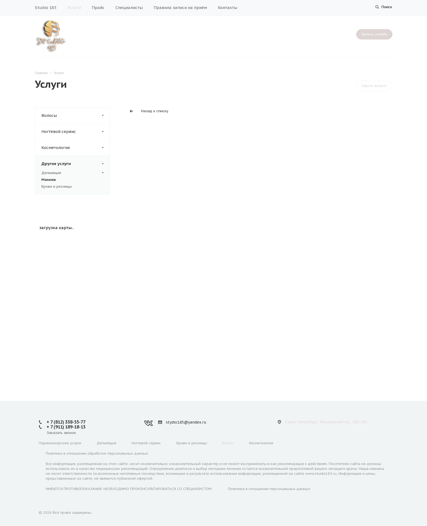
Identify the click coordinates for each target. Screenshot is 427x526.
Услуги (74, 7)
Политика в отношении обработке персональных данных (97, 453)
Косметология (75, 148)
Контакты (227, 7)
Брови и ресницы (56, 186)
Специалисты (129, 7)
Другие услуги (75, 164)
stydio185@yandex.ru (186, 422)
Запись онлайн (374, 34)
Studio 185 (46, 7)
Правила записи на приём (180, 7)
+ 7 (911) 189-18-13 (66, 427)
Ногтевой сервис (75, 131)
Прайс (98, 7)
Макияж (48, 179)
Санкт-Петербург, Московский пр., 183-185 (326, 421)
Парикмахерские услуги (60, 443)
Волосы (75, 115)
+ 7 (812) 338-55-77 (66, 422)
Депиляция (72, 173)
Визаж (228, 443)
